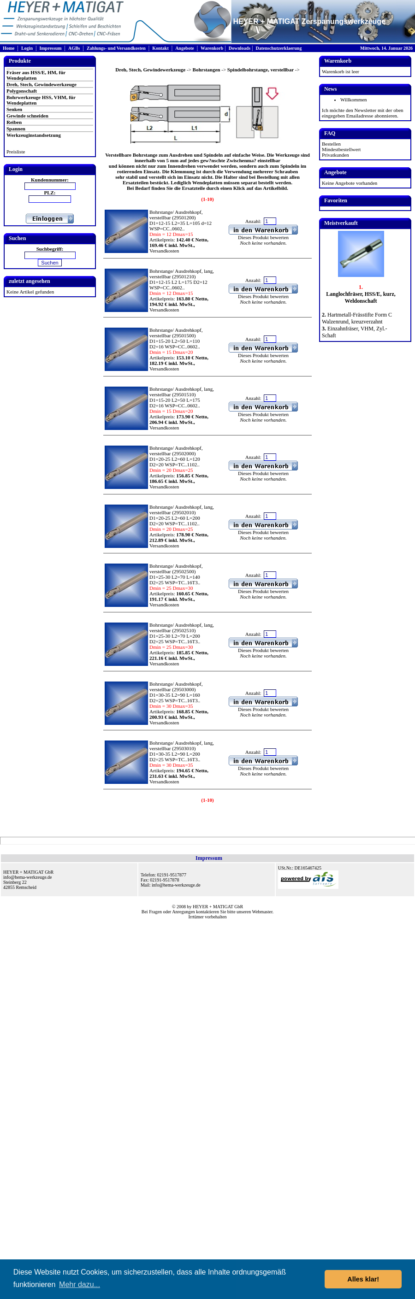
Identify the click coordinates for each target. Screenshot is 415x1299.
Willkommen (353, 99)
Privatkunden (335, 155)
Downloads (239, 48)
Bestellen (331, 144)
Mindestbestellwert (341, 149)
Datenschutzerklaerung (278, 48)
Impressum (50, 48)
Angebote (184, 48)
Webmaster (262, 911)
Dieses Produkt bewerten (263, 237)
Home (9, 48)
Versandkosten (164, 250)
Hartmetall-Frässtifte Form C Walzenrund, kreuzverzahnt (357, 318)
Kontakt (160, 48)
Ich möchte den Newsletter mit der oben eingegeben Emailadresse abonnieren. (362, 112)
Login (27, 48)
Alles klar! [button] (363, 1279)
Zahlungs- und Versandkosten (116, 48)
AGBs (74, 48)
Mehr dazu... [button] (79, 1284)
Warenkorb (212, 48)
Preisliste (15, 151)
